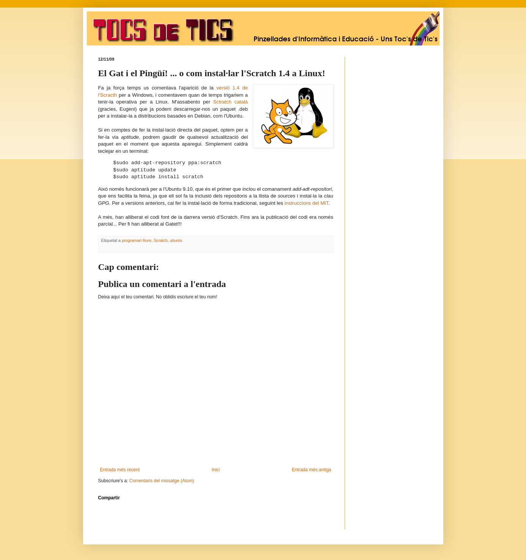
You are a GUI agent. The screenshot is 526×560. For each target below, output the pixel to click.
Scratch (161, 240)
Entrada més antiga (311, 469)
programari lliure (136, 240)
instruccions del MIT (306, 203)
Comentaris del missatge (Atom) (161, 480)
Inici (216, 469)
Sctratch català (230, 102)
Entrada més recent (120, 469)
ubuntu (176, 240)
